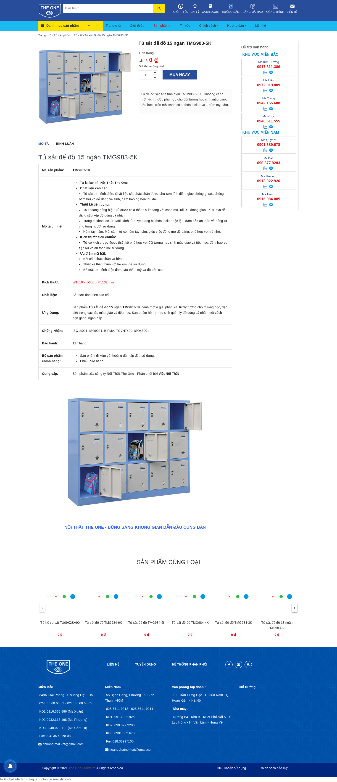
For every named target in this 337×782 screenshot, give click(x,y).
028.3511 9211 (142, 709)
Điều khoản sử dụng (231, 768)
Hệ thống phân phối (189, 664)
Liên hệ (292, 8)
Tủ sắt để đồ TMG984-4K (190, 622)
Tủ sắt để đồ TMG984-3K (233, 622)
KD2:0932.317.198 (53, 719)
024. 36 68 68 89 (52, 703)
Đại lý (195, 8)
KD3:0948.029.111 (53, 728)
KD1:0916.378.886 (53, 711)
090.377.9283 (124, 725)
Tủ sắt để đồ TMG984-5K (147, 622)
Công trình (275, 8)
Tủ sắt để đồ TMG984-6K (103, 622)
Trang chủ (113, 25)
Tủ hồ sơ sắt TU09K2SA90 (60, 622)
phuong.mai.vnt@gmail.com (63, 744)
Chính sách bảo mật (274, 768)
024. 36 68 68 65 (79, 703)
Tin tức (185, 25)
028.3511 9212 (117, 709)
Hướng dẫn (231, 8)
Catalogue (210, 8)
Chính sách (208, 25)
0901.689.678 (124, 733)
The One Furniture (82, 768)
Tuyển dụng (145, 664)
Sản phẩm (162, 25)
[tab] (43, 143)
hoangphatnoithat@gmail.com (131, 749)
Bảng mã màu (253, 8)
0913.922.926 (124, 717)
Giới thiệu (181, 8)
